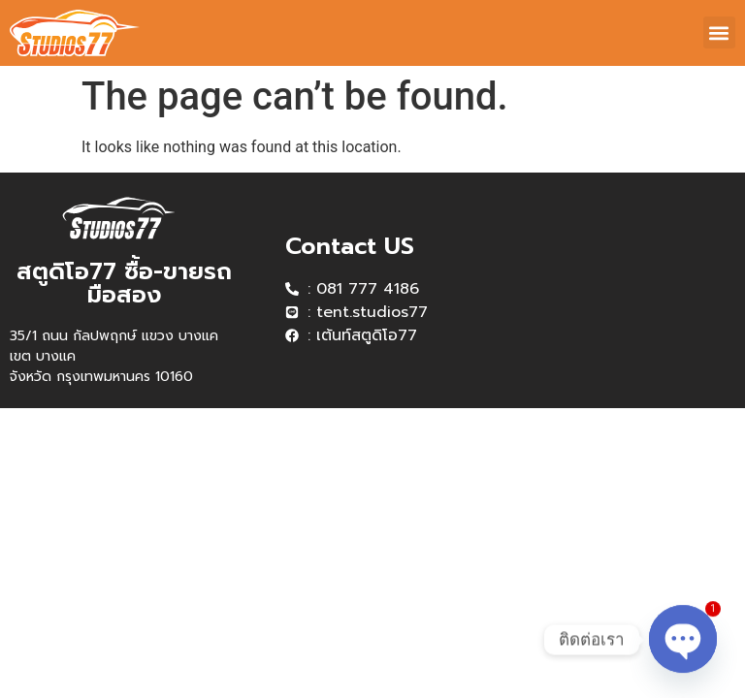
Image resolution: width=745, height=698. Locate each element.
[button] (719, 32)
